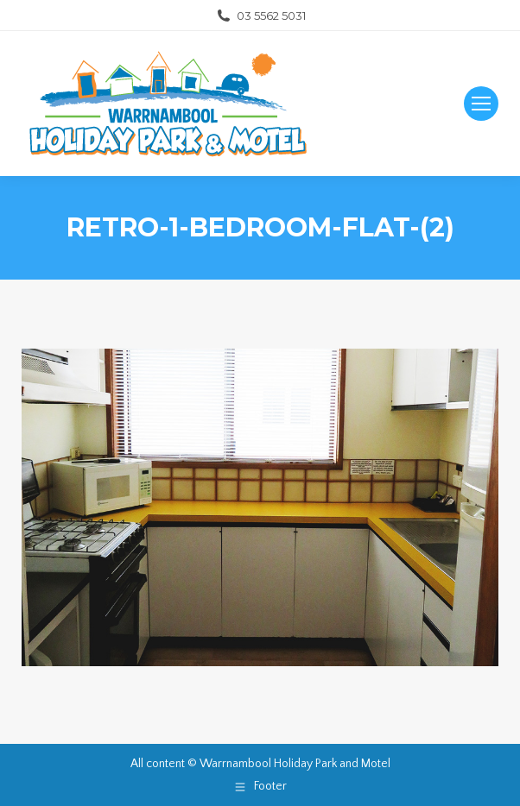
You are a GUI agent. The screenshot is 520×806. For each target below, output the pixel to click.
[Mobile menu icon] (481, 103)
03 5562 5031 (260, 16)
